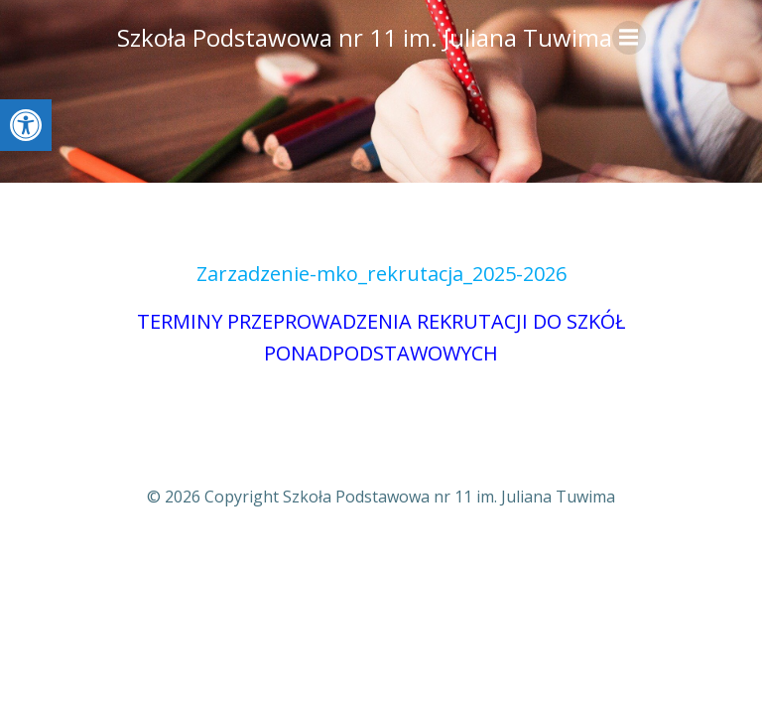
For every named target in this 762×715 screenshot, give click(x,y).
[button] (26, 125)
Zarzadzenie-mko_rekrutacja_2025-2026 (381, 273)
